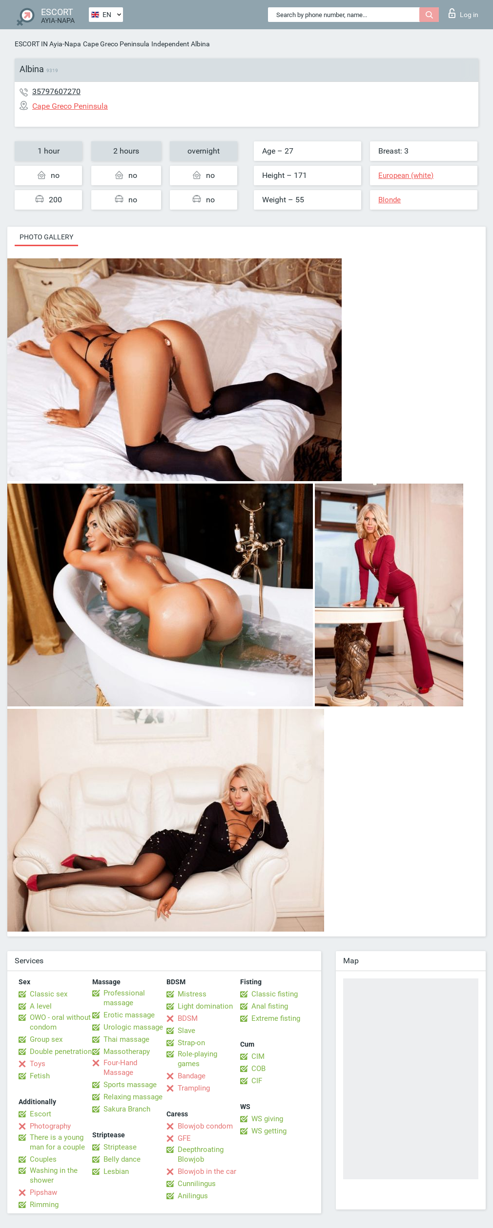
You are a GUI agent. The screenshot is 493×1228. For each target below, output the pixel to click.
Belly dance (122, 1159)
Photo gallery (46, 237)
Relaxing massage (133, 1096)
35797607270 (56, 91)
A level (41, 1006)
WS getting (269, 1131)
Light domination (205, 1006)
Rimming (44, 1204)
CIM (258, 1056)
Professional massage (124, 998)
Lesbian (116, 1171)
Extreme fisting (275, 1018)
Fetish (40, 1076)
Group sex (46, 1039)
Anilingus (193, 1195)
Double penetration (61, 1051)
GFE (184, 1138)
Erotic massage (129, 1015)
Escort (40, 1114)
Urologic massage (133, 1027)
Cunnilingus (197, 1183)
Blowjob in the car (207, 1171)
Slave (186, 1030)
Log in (463, 13)
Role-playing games (197, 1059)
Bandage (191, 1076)
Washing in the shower (54, 1175)
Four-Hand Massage (120, 1067)
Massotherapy (126, 1051)
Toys (37, 1063)
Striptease (120, 1147)
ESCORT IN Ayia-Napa (48, 44)
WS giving (267, 1118)
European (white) (405, 175)
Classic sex (48, 994)
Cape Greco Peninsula (116, 44)
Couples (43, 1159)
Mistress (192, 994)
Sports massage (130, 1084)
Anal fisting (269, 1006)
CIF (256, 1080)
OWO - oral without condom (60, 1022)
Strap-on (191, 1042)
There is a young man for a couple (57, 1142)
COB (258, 1068)
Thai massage (126, 1039)
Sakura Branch (126, 1109)
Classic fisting (274, 994)
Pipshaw (43, 1192)
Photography (50, 1126)
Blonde (389, 199)
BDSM (188, 1018)
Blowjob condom (205, 1126)
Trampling (194, 1088)
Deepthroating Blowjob (201, 1154)
